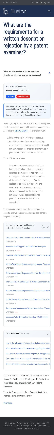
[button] (27, 73)
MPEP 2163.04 (21, 130)
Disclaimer (24, 423)
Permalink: (7, 402)
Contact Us (14, 423)
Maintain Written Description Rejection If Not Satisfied (27, 317)
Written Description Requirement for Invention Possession (29, 264)
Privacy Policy (35, 423)
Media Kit (45, 423)
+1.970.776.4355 (10, 2)
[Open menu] (49, 11)
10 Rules (10, 96)
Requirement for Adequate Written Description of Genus (28, 308)
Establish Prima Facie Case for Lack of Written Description (29, 237)
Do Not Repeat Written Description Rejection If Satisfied (28, 299)
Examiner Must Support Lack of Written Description (26, 246)
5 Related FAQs (23, 96)
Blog (7, 423)
